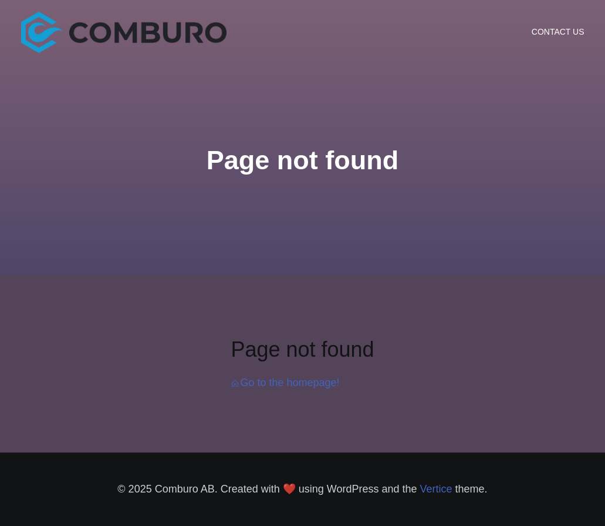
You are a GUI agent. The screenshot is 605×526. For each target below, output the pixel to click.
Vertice (436, 489)
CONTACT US (558, 31)
